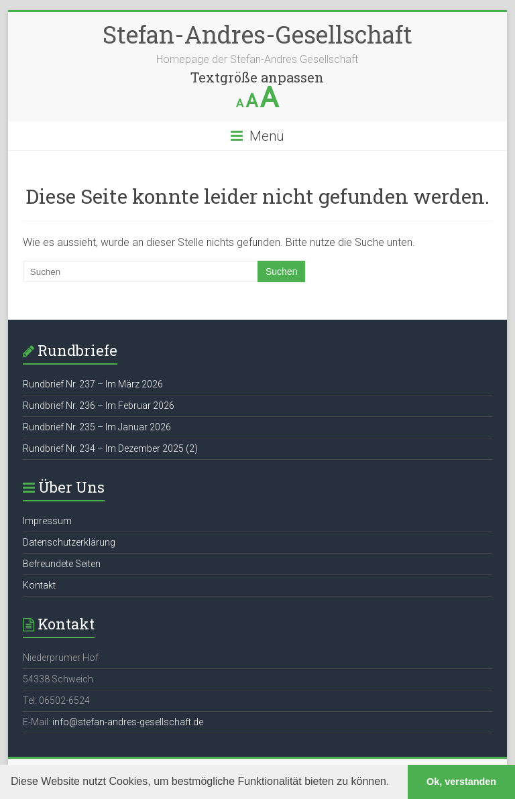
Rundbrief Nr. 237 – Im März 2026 (93, 384)
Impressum (47, 520)
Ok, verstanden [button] (461, 781)
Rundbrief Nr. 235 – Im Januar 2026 (97, 427)
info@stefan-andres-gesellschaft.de (127, 722)
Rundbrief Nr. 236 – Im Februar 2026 (98, 405)
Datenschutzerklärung (69, 542)
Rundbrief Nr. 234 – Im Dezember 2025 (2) (110, 448)
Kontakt (39, 585)
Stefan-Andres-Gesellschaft (257, 34)
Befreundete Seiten (62, 563)
